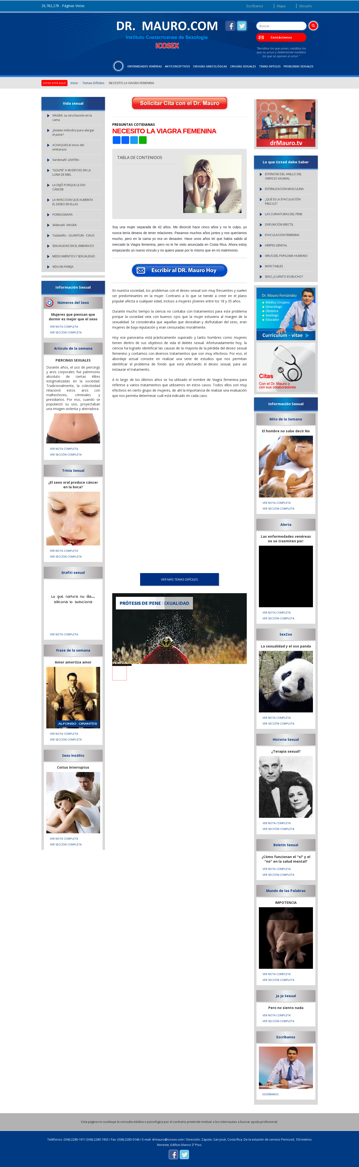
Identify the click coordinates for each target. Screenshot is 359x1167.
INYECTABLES (274, 266)
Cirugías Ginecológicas (210, 66)
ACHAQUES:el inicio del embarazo (68, 147)
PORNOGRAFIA (62, 215)
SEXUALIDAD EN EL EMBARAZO (73, 246)
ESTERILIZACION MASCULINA (284, 189)
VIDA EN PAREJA (62, 267)
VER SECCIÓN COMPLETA (66, 332)
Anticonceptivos (177, 66)
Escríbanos (254, 6)
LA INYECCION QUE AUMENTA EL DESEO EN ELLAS (72, 202)
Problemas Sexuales (298, 66)
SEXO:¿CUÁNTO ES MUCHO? (284, 277)
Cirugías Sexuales (243, 66)
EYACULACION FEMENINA (282, 235)
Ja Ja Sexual (286, 996)
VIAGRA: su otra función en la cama (72, 117)
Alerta (285, 524)
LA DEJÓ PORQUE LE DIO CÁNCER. (69, 187)
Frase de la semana (73, 650)
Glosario (305, 6)
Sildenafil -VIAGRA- (65, 225)
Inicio (74, 83)
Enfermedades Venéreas (145, 66)
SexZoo (285, 634)
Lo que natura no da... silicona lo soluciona (73, 599)
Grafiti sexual (73, 572)
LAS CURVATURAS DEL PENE (283, 214)
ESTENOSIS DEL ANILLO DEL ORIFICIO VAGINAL (283, 176)
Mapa (281, 6)
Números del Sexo (73, 302)
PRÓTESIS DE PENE (140, 603)
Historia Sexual (286, 739)
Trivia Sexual (73, 470)
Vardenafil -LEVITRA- (66, 160)
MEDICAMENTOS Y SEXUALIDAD (73, 256)
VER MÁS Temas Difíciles (179, 579)
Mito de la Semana (286, 419)
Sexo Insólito (73, 755)
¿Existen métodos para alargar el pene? (73, 132)
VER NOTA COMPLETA (64, 326)
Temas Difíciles (270, 66)
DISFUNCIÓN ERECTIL (279, 224)
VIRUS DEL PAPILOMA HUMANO (286, 256)
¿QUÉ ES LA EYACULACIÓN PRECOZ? (283, 201)
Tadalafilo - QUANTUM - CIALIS (73, 235)
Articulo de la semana (73, 348)
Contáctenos (281, 37)
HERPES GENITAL (276, 245)
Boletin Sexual (285, 845)
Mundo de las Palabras (286, 890)
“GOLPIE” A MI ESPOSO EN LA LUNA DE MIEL (71, 172)
